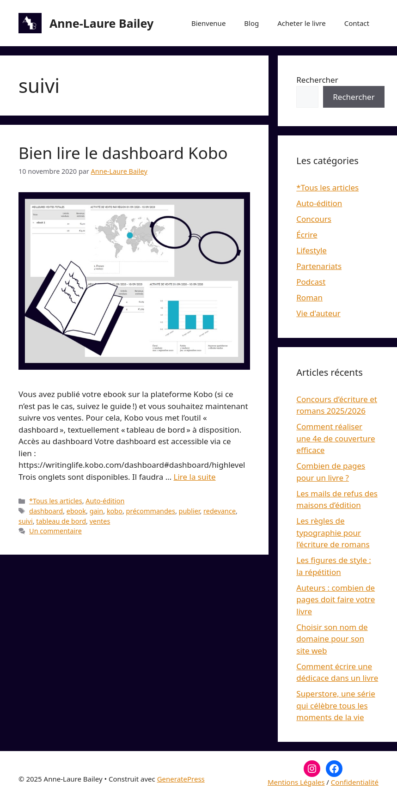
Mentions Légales (296, 782)
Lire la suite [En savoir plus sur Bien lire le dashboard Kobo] (195, 476)
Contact (356, 23)
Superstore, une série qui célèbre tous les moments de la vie (335, 705)
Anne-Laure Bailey (101, 23)
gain (97, 511)
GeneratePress (181, 778)
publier (189, 511)
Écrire (306, 234)
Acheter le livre (301, 23)
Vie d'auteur (318, 313)
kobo (114, 511)
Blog (251, 23)
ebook (76, 511)
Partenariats (319, 266)
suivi (25, 521)
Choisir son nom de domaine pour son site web (331, 639)
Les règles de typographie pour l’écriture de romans (332, 532)
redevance (219, 511)
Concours (313, 219)
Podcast (310, 281)
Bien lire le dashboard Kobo (123, 153)
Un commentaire (55, 530)
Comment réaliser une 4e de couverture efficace (335, 438)
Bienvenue (208, 23)
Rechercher (317, 79)
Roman (309, 297)
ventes (100, 521)
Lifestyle (311, 250)
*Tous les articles (55, 500)
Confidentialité (355, 782)
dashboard (46, 511)
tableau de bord (61, 521)
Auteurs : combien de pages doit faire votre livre (335, 599)
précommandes (150, 511)
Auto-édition (105, 500)
